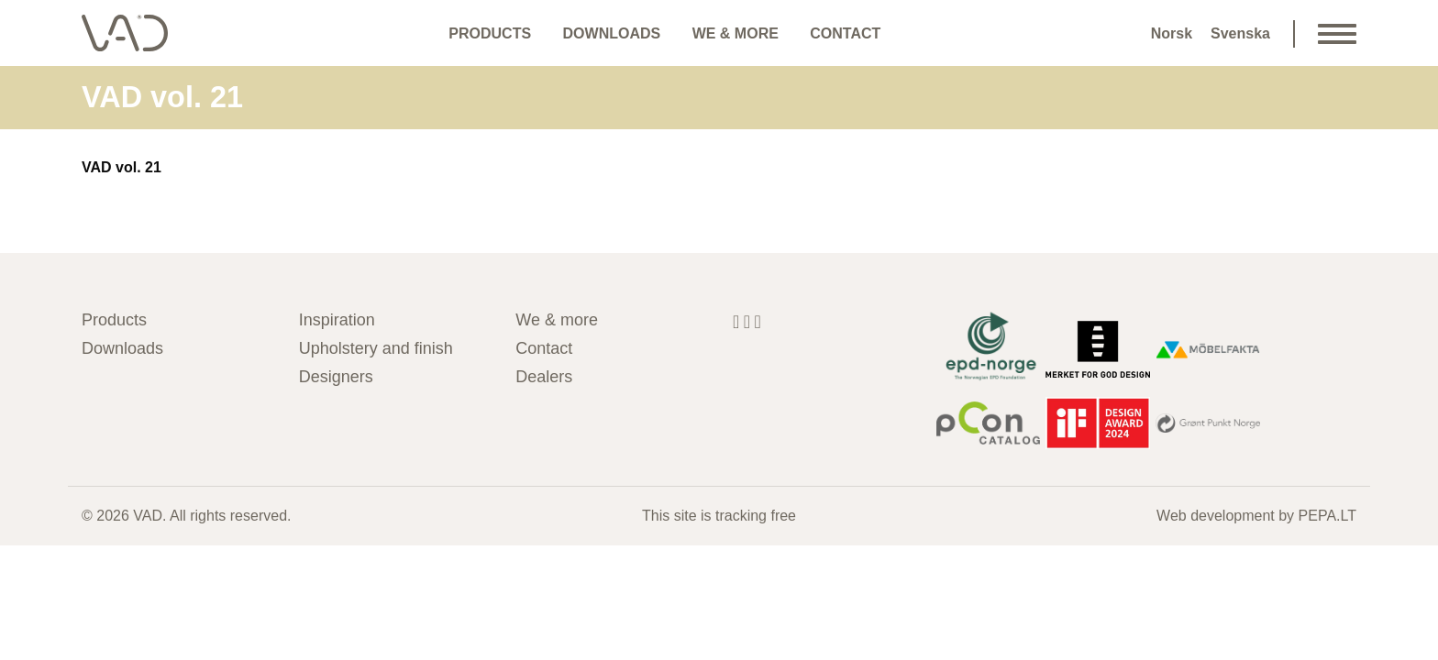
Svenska (1240, 33)
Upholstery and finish (376, 348)
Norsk (1171, 33)
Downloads (612, 33)
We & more (735, 33)
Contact (845, 33)
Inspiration (337, 320)
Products (489, 33)
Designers (336, 377)
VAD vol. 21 (121, 167)
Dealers (543, 377)
